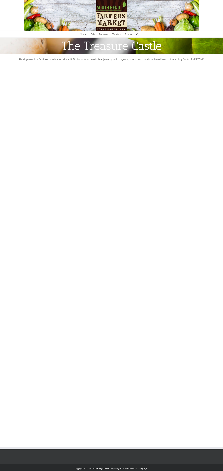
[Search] (137, 34)
